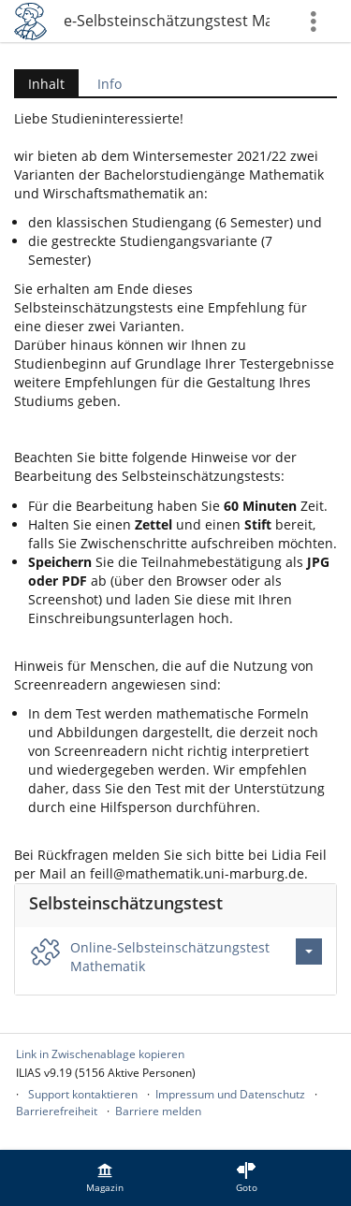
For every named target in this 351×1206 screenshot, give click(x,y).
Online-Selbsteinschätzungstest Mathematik (167, 20)
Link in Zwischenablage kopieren (100, 1054)
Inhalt (39, 84)
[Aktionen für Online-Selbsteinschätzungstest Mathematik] (309, 951)
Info (109, 84)
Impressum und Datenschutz (230, 1094)
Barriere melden (158, 1111)
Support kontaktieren (83, 1094)
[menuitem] (104, 1178)
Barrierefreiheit (56, 1111)
